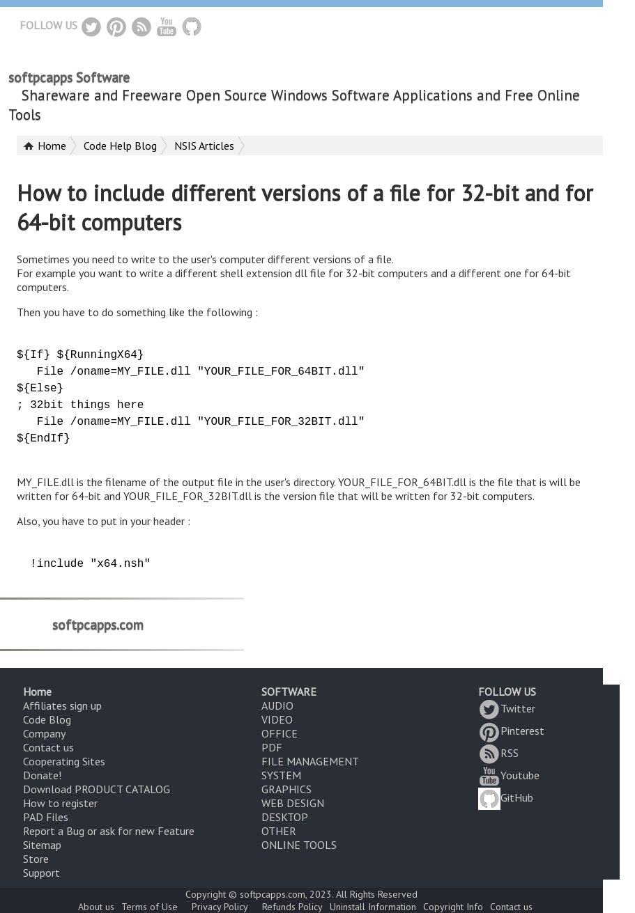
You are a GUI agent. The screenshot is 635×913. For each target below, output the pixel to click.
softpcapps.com (98, 624)
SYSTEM (281, 775)
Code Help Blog (120, 146)
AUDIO (277, 705)
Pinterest (511, 731)
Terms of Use (149, 906)
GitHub (505, 797)
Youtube (509, 775)
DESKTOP (284, 817)
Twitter (506, 708)
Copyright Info (453, 906)
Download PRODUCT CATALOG (96, 789)
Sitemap (42, 845)
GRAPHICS (286, 789)
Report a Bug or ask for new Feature (108, 831)
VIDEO (277, 719)
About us (96, 906)
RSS (498, 753)
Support (41, 873)
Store (36, 859)
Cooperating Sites (64, 761)
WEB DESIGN (292, 803)
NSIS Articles (204, 146)
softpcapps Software (69, 77)
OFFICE (279, 733)
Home (52, 146)
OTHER (278, 831)
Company (44, 733)
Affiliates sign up (62, 705)
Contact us (48, 747)
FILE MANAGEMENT (310, 761)
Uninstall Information (373, 906)
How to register (60, 803)
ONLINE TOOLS (299, 845)
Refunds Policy (292, 906)
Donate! (42, 775)
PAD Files (45, 817)
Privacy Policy (220, 906)
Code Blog (47, 719)
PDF (271, 747)
